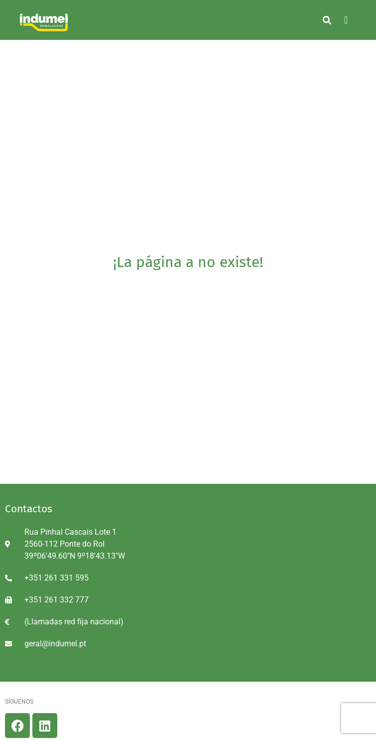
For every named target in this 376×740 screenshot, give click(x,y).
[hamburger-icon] (346, 19)
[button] (327, 19)
